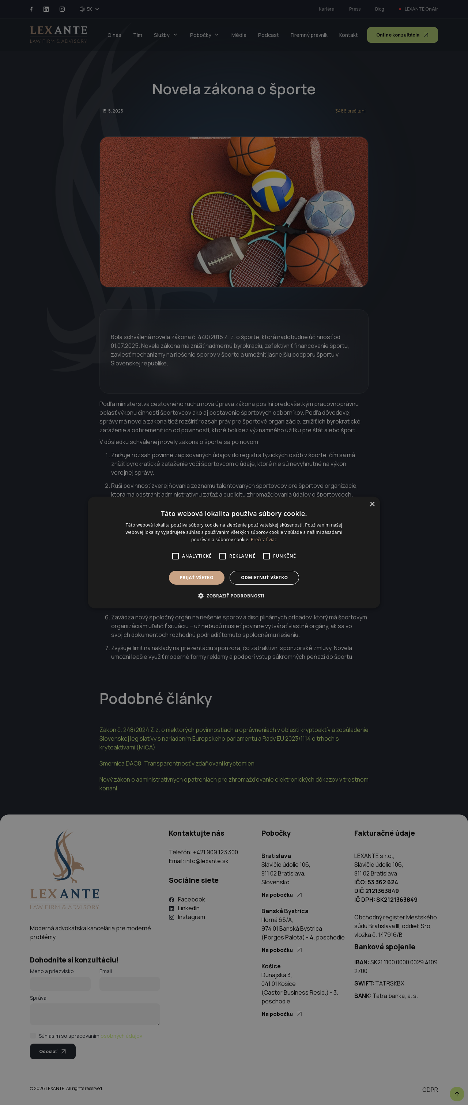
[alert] (234, 552)
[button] (234, 595)
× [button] (372, 504)
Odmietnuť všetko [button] (264, 577)
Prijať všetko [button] (197, 577)
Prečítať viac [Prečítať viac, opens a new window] (264, 539)
